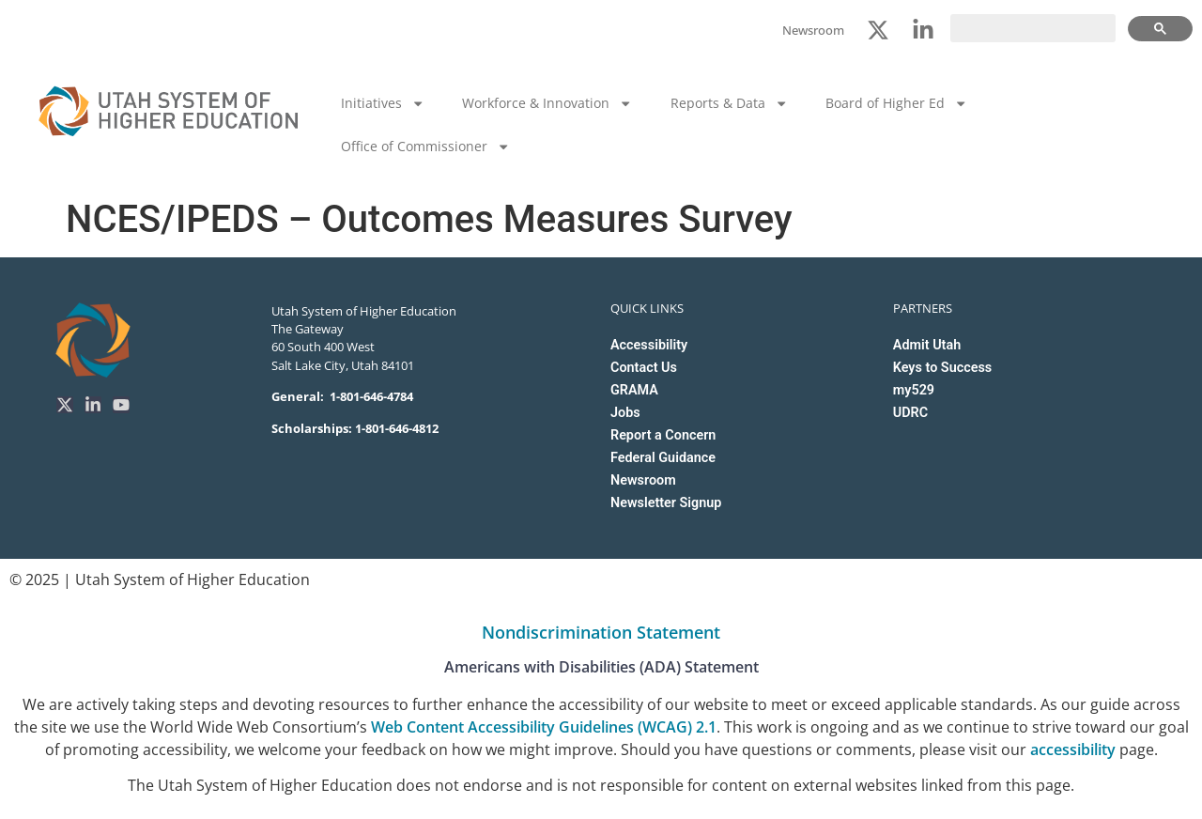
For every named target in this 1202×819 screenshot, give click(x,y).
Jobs (625, 413)
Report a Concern (663, 435)
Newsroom (643, 480)
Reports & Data (729, 103)
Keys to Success (942, 368)
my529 (913, 390)
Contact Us (643, 368)
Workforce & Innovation (547, 103)
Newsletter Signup (665, 503)
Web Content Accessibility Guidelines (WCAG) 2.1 (544, 727)
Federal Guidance (663, 458)
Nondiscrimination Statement (601, 632)
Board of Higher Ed (896, 103)
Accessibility (648, 345)
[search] (1033, 28)
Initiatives (382, 103)
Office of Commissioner (425, 146)
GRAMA (634, 390)
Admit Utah (927, 345)
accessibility (1073, 749)
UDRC (910, 413)
